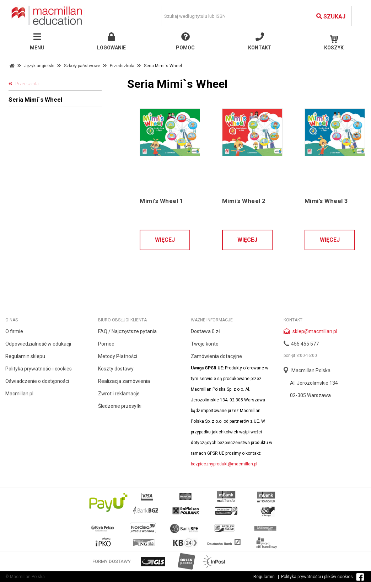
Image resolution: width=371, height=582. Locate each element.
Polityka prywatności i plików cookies (317, 576)
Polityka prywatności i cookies (38, 369)
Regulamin (264, 576)
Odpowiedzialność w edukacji (38, 344)
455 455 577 (305, 344)
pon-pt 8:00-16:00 (300, 355)
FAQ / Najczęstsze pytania (127, 331)
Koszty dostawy (116, 369)
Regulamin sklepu (25, 356)
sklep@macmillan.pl (314, 331)
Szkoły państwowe (82, 65)
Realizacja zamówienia (124, 381)
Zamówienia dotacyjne (216, 356)
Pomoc (106, 344)
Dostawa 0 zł (205, 331)
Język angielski (39, 65)
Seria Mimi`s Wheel (35, 99)
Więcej (165, 239)
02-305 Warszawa (310, 395)
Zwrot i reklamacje (119, 393)
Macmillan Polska (310, 370)
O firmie (14, 331)
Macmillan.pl (19, 393)
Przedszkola (122, 65)
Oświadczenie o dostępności (37, 381)
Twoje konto (205, 344)
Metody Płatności (117, 356)
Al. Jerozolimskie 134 (314, 383)
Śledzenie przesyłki (119, 406)
